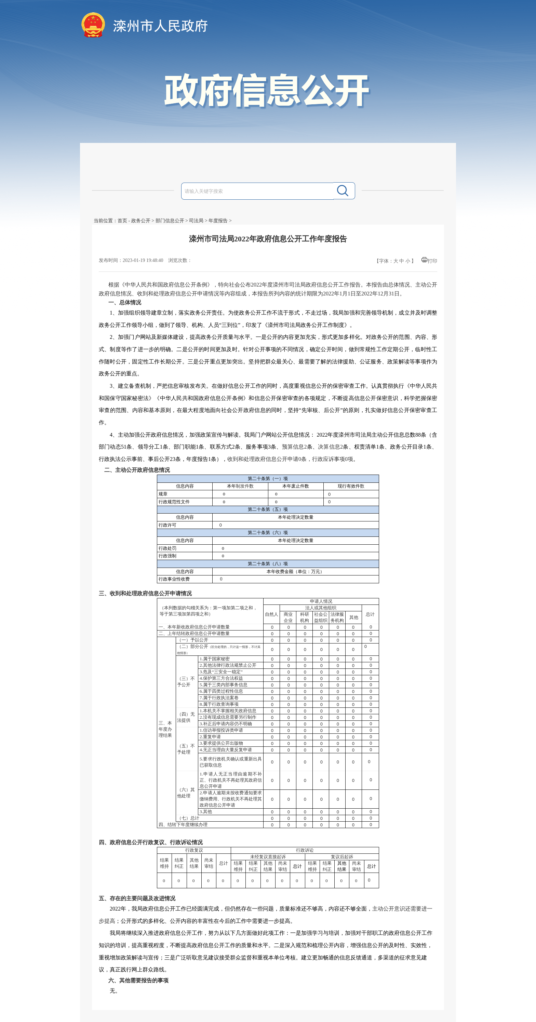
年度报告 (218, 220)
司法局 (196, 220)
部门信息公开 (170, 220)
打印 (432, 261)
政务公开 (140, 220)
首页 (122, 220)
